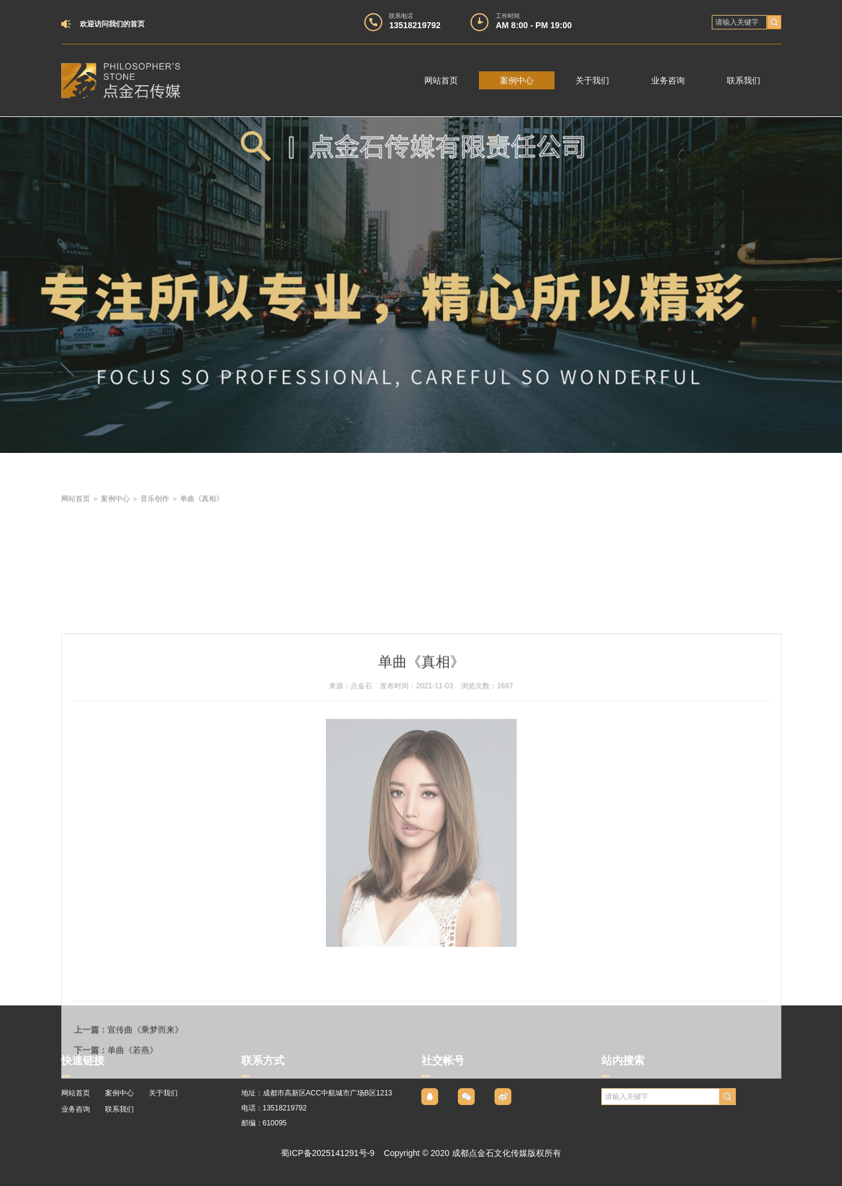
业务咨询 (668, 80)
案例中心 (517, 80)
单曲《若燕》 (132, 1145)
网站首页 (441, 80)
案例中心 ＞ (120, 512)
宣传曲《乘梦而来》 (145, 1125)
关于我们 (592, 80)
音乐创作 (154, 512)
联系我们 (743, 80)
